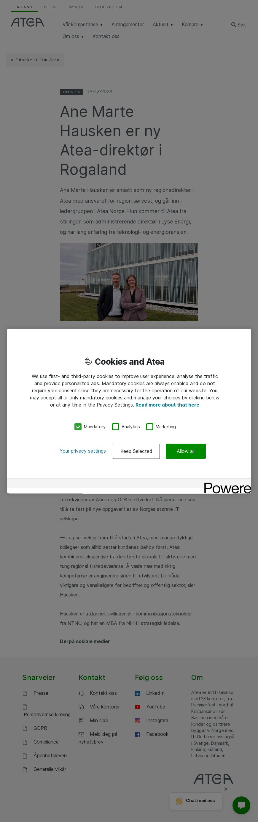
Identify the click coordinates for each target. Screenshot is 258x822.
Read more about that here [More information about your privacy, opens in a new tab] (167, 405)
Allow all (186, 451)
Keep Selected (136, 451)
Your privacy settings (83, 450)
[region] (129, 411)
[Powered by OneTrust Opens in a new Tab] (225, 483)
